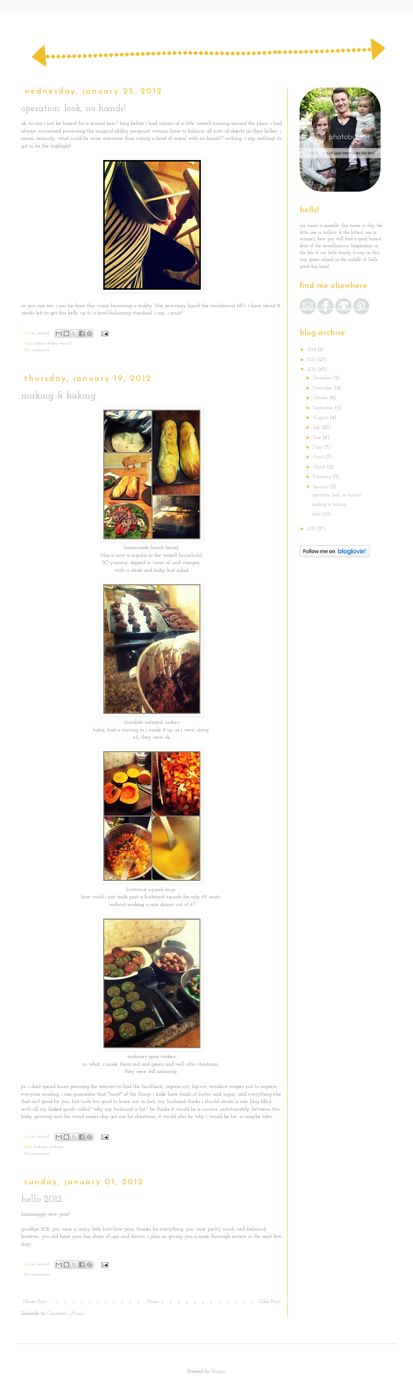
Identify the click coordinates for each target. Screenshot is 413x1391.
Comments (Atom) (65, 1313)
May (318, 447)
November (323, 388)
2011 (312, 528)
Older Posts (269, 1301)
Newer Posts (35, 1301)
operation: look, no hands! (73, 108)
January (321, 487)
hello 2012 (41, 1199)
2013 (312, 359)
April (319, 457)
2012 (312, 369)
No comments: (37, 350)
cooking (56, 1147)
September (324, 408)
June (318, 437)
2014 (312, 349)
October (321, 397)
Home (153, 1301)
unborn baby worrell (53, 343)
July (317, 427)
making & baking (58, 396)
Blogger (218, 1371)
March (320, 467)
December (323, 378)
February (323, 476)
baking (40, 1147)
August (321, 417)
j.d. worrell (40, 333)
